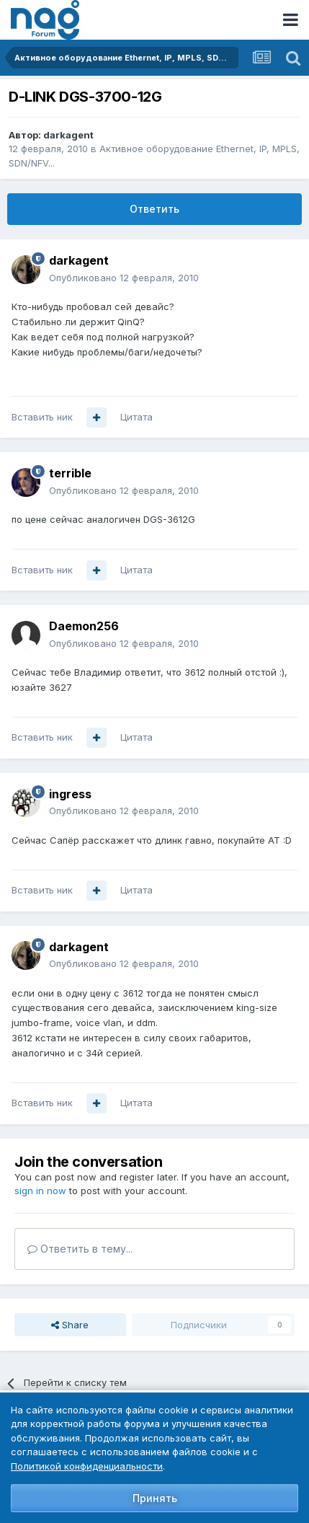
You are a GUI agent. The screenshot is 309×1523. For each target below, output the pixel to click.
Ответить (154, 209)
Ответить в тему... (80, 1248)
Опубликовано (124, 277)
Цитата (136, 417)
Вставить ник (42, 417)
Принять (155, 1498)
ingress (70, 794)
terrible (70, 473)
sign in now (40, 1190)
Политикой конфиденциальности (87, 1466)
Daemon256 (84, 626)
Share (70, 1325)
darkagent (68, 135)
